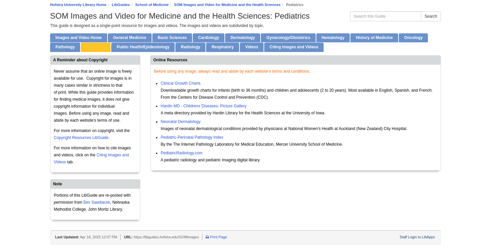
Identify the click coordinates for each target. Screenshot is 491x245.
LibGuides (121, 5)
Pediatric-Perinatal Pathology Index (192, 137)
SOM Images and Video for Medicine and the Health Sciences (227, 5)
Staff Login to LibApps (417, 237)
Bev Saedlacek (97, 202)
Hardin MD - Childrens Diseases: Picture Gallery (204, 106)
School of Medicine (152, 5)
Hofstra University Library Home (78, 5)
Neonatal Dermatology (180, 121)
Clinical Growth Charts (180, 83)
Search (431, 16)
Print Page (216, 237)
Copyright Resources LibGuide (81, 137)
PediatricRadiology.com (181, 153)
